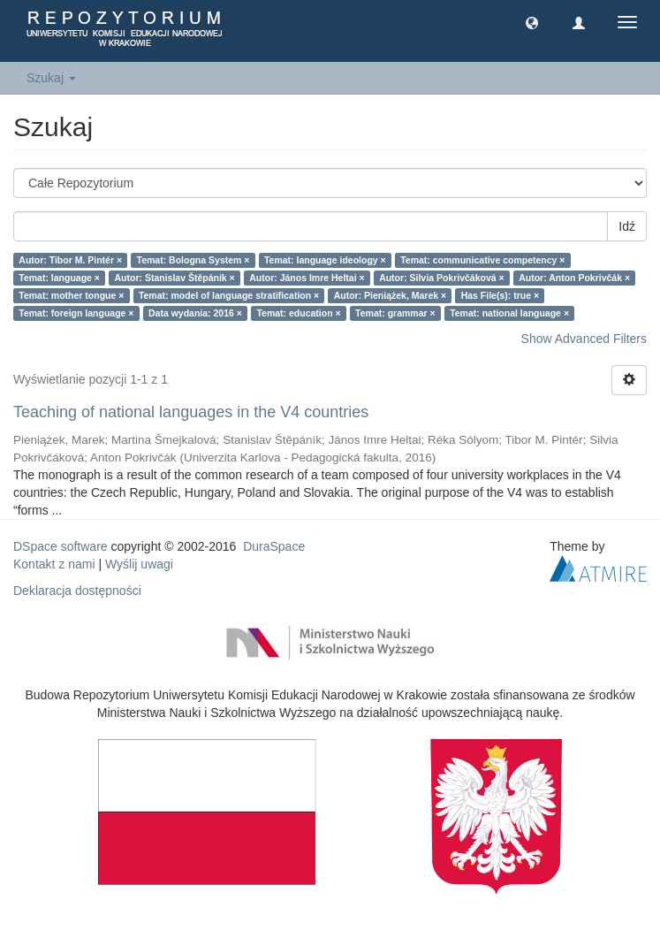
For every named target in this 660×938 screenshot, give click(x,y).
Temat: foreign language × (76, 313)
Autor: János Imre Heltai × (306, 277)
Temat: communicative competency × (482, 260)
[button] (532, 22)
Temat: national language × (509, 313)
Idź (626, 226)
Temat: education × (298, 313)
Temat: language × (59, 277)
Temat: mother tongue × (71, 295)
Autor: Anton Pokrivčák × (574, 277)
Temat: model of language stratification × (229, 295)
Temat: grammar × (395, 313)
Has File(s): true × (500, 295)
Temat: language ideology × (325, 260)
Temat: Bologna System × (193, 260)
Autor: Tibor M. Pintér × (70, 260)
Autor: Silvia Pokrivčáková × (441, 277)
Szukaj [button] (51, 78)
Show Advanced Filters (584, 339)
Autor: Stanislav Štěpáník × (174, 277)
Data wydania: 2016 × (195, 313)
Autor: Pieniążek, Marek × (390, 295)
